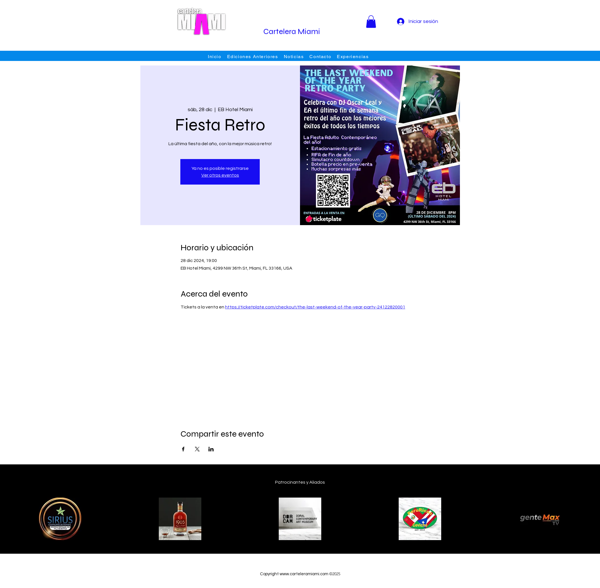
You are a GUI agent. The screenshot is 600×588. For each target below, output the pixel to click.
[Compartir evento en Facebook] (183, 449)
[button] (371, 21)
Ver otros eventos (220, 175)
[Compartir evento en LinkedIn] (211, 449)
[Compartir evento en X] (197, 449)
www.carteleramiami (299, 574)
